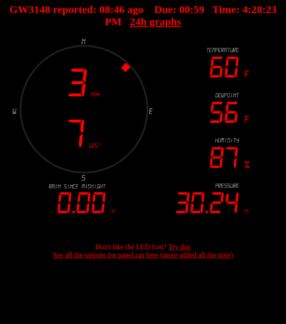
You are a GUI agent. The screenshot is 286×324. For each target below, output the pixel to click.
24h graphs (155, 21)
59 (199, 9)
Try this (179, 247)
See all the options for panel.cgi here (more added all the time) (143, 255)
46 (118, 9)
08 (104, 9)
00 (184, 9)
